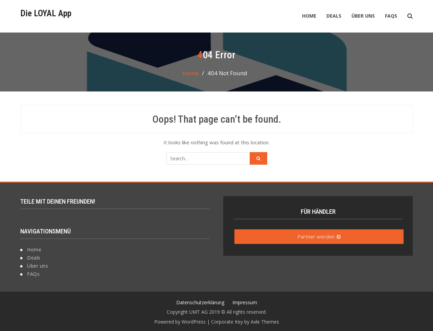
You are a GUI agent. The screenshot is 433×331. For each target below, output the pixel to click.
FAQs (391, 16)
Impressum (244, 302)
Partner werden (316, 236)
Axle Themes (265, 321)
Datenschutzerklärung (200, 302)
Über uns (363, 16)
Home (309, 16)
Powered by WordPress (180, 321)
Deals (333, 16)
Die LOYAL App (45, 13)
